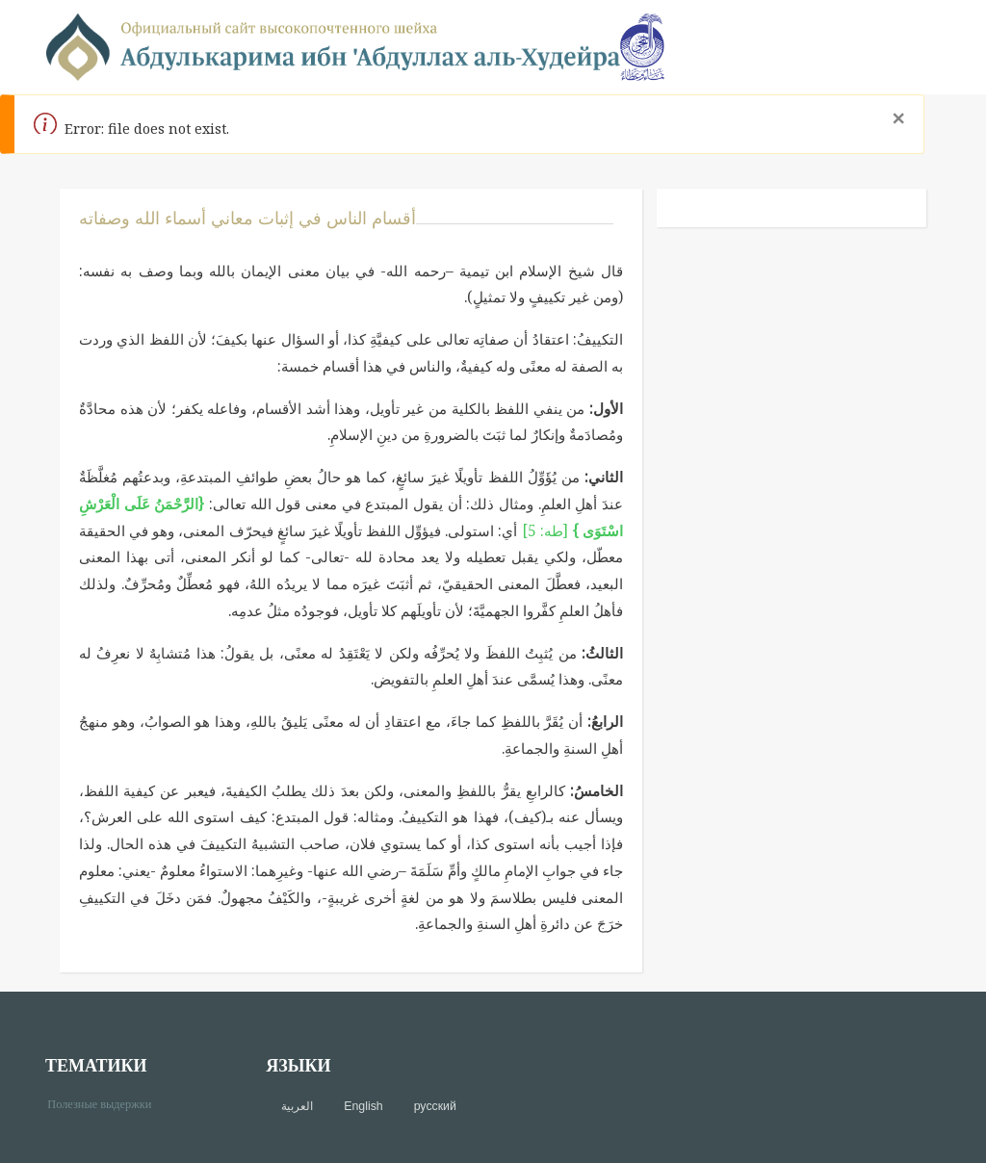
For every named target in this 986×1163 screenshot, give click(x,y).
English (363, 1106)
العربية (297, 1106)
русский (435, 1106)
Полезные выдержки (106, 1103)
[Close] (897, 118)
